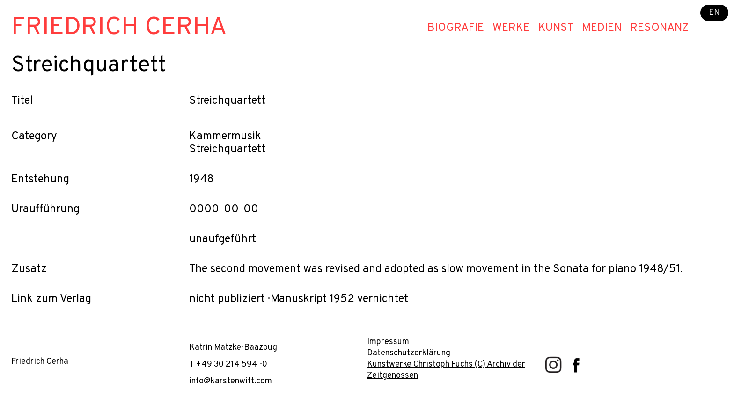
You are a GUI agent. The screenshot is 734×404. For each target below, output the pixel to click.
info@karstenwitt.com (230, 381)
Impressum (388, 342)
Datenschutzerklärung (408, 353)
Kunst (555, 28)
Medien (602, 28)
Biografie (455, 28)
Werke (511, 28)
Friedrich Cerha (119, 28)
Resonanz (659, 28)
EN (714, 12)
